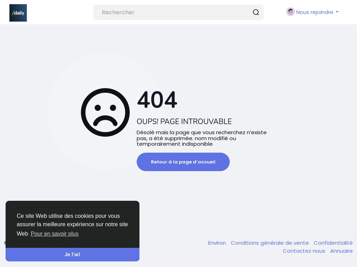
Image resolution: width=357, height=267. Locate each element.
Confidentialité (333, 242)
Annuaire (341, 250)
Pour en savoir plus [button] (54, 234)
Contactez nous (305, 250)
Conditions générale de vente (270, 242)
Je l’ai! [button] (73, 254)
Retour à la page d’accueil (183, 162)
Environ (217, 242)
